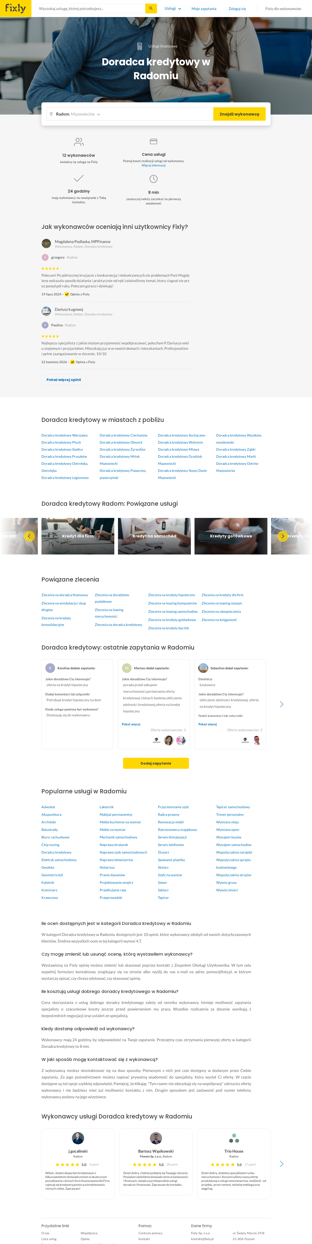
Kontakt (144, 1239)
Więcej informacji (154, 165)
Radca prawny (168, 814)
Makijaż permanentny (116, 814)
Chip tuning (50, 845)
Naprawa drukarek (114, 845)
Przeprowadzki (111, 897)
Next (283, 536)
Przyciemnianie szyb (173, 807)
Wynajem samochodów (234, 845)
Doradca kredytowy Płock (61, 442)
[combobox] (90, 8)
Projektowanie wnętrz (116, 882)
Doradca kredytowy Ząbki (235, 449)
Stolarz (163, 867)
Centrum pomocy (150, 1233)
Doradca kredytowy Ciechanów (123, 435)
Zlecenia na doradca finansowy (64, 595)
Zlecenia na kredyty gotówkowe (172, 620)
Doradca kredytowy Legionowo (65, 478)
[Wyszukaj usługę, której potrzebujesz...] (90, 8)
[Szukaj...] (151, 8)
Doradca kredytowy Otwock (121, 442)
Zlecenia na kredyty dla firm (223, 595)
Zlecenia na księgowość (219, 620)
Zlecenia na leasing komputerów (172, 603)
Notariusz (107, 867)
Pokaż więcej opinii (64, 379)
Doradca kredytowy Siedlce (62, 449)
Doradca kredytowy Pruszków (64, 456)
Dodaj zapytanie (156, 763)
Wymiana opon (227, 829)
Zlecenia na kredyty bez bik (168, 628)
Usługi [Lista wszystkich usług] (170, 8)
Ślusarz (163, 852)
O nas (45, 1233)
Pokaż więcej (131, 724)
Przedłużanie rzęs (113, 890)
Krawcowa (49, 897)
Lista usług (49, 1239)
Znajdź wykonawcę (239, 114)
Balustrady (49, 829)
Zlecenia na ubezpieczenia (221, 611)
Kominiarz (49, 890)
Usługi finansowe (156, 46)
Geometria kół (52, 875)
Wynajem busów (228, 837)
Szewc (162, 882)
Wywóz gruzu (226, 882)
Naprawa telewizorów (116, 860)
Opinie (85, 1239)
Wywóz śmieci (227, 890)
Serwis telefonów (171, 845)
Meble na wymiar (113, 829)
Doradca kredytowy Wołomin (180, 442)
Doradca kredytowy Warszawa (64, 435)
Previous (29, 536)
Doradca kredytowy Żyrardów (123, 449)
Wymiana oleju (227, 822)
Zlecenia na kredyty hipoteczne (171, 595)
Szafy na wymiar (170, 875)
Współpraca (89, 1233)
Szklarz (163, 890)
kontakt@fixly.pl (202, 1239)
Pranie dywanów (112, 875)
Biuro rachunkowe (55, 837)
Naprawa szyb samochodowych (123, 852)
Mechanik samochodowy (118, 837)
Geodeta (47, 867)
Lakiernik (107, 807)
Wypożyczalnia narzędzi (234, 852)
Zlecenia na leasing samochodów (173, 611)
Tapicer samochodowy (233, 807)
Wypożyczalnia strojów (233, 875)
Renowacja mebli (171, 822)
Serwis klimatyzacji (172, 837)
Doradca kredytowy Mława (178, 449)
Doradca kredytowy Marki (236, 456)
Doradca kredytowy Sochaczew (181, 435)
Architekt (48, 822)
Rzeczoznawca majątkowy (177, 829)
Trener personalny (230, 814)
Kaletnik (47, 882)
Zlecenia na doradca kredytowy (118, 624)
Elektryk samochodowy (59, 860)
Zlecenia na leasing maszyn (222, 603)
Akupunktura (51, 814)
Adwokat (48, 807)
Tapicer (163, 897)
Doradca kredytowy (56, 852)
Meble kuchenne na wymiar (120, 822)
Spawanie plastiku (171, 860)
